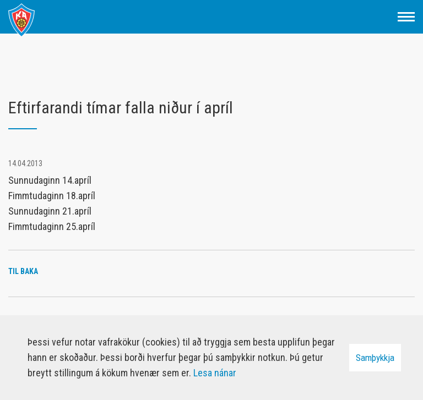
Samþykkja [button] (375, 357)
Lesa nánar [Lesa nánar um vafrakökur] (214, 373)
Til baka (23, 271)
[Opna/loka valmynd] (406, 17)
